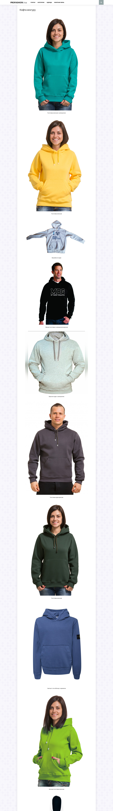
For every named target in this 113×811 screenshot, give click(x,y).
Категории (41, 2)
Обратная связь (59, 2)
